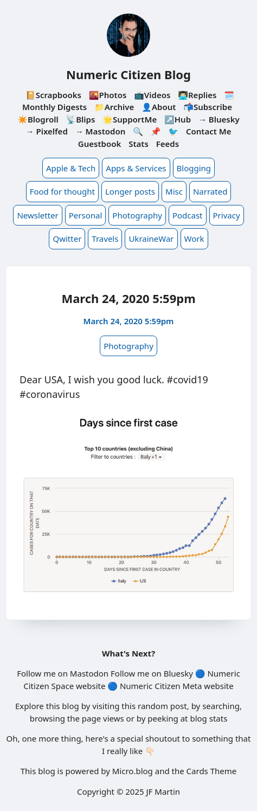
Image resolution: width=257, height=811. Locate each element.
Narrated (210, 191)
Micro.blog (132, 770)
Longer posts (130, 191)
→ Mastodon (100, 131)
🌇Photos (107, 94)
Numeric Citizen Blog (128, 74)
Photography (137, 215)
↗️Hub (177, 119)
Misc (174, 191)
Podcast (187, 215)
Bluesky (178, 673)
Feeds (167, 143)
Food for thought (62, 191)
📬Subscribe (207, 106)
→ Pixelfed (47, 131)
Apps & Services (136, 168)
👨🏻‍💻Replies (197, 94)
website (90, 685)
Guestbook (99, 143)
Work (194, 238)
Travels (105, 238)
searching (221, 705)
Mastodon (89, 673)
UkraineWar (151, 238)
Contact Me (209, 131)
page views (103, 718)
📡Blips (80, 119)
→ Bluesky (219, 119)
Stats (138, 143)
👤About (159, 106)
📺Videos (152, 94)
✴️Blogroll (37, 119)
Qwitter (67, 238)
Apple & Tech (70, 168)
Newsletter (37, 215)
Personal (85, 215)
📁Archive (114, 106)
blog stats (208, 718)
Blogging (194, 168)
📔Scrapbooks (53, 94)
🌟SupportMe (129, 119)
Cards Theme (212, 770)
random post (162, 705)
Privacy (226, 215)
